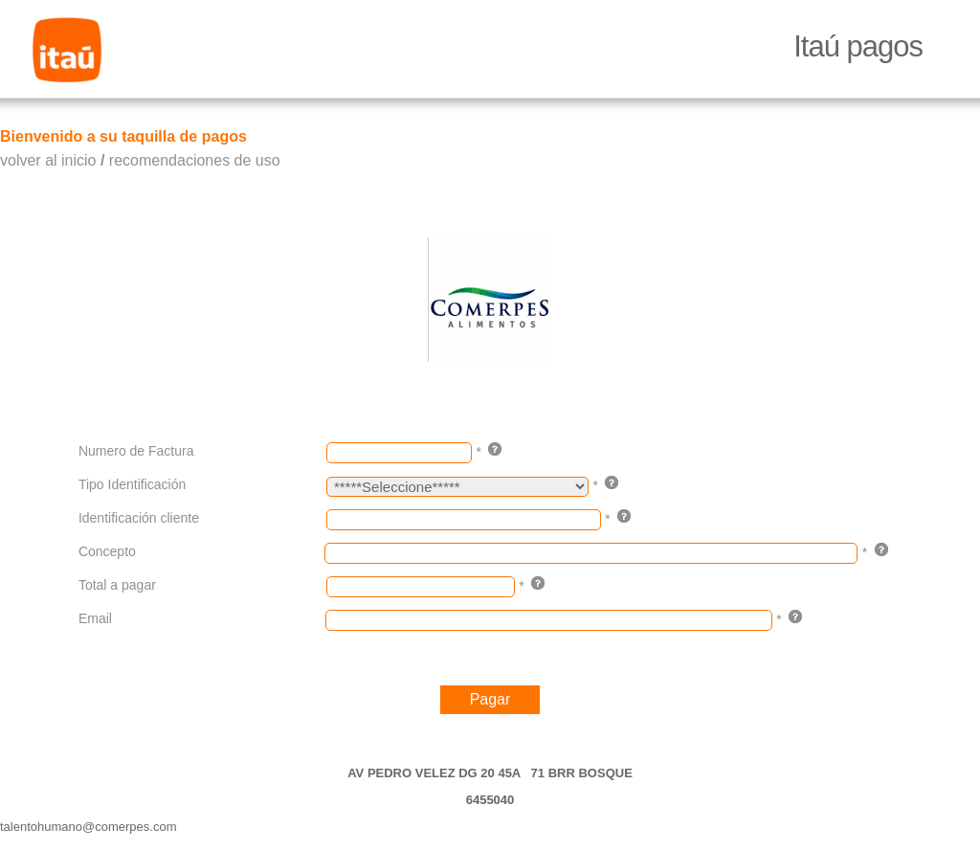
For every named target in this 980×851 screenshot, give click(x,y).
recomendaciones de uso (194, 160)
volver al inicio (48, 160)
